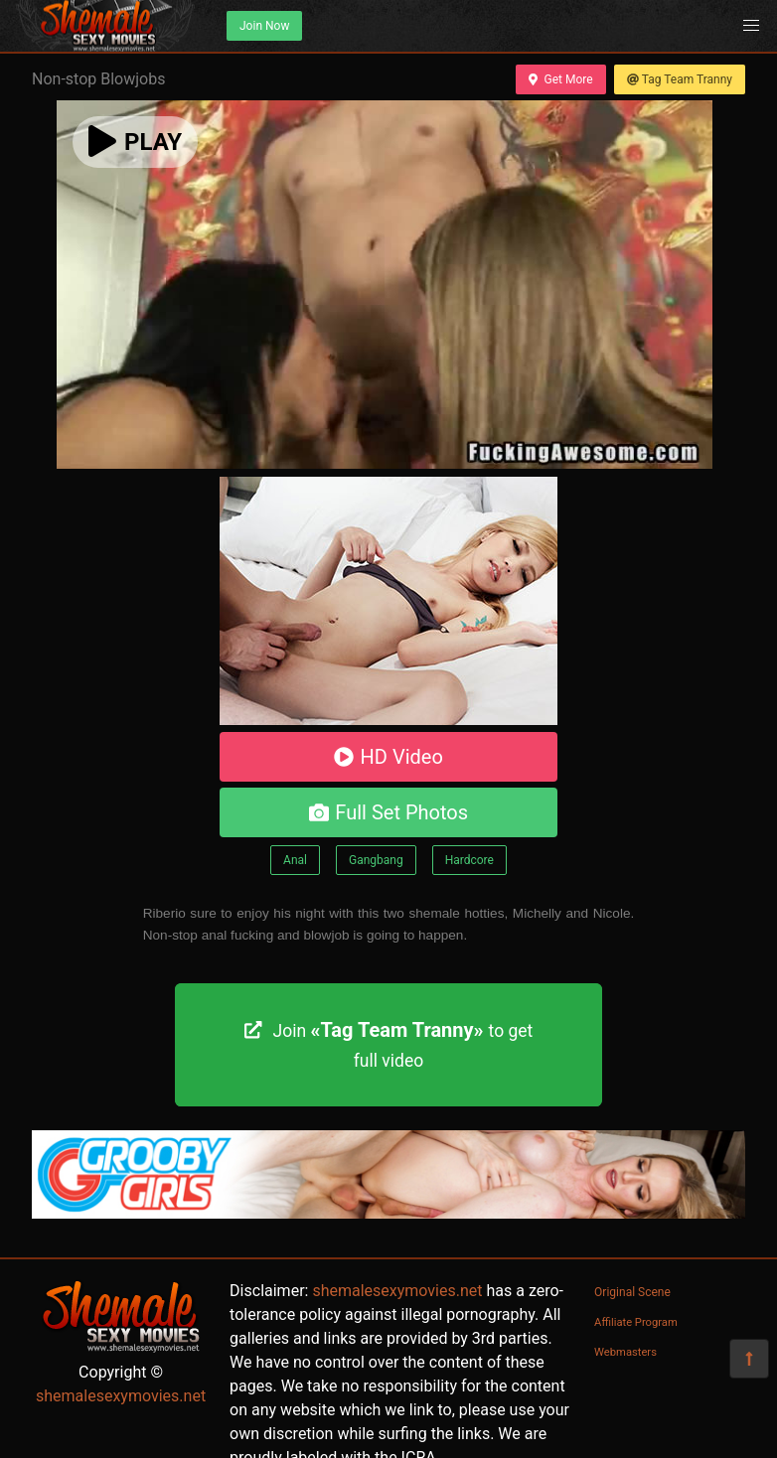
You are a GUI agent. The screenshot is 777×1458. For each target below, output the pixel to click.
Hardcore (469, 860)
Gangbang (376, 860)
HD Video (388, 757)
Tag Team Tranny (679, 79)
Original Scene (632, 1292)
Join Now (264, 26)
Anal (295, 860)
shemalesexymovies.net (121, 1395)
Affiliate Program (636, 1322)
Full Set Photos (388, 812)
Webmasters (625, 1352)
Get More (560, 79)
